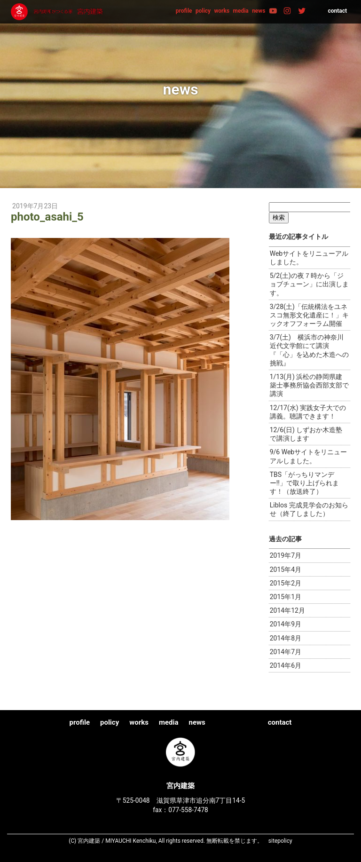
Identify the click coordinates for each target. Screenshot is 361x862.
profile (184, 11)
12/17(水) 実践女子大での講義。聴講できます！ (308, 412)
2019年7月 (285, 555)
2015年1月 (285, 597)
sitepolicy (280, 841)
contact (337, 11)
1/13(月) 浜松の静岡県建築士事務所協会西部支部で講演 (309, 385)
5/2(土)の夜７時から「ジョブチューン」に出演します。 (309, 284)
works (222, 11)
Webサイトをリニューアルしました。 (309, 258)
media (241, 11)
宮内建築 (58, 12)
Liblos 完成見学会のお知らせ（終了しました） (309, 509)
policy (203, 11)
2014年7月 (285, 652)
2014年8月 (285, 638)
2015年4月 (285, 569)
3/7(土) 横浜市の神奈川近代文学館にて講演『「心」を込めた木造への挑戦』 (309, 350)
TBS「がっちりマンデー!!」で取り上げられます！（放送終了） (304, 483)
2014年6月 (285, 665)
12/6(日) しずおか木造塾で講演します (306, 434)
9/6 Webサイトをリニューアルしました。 (308, 456)
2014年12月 (287, 610)
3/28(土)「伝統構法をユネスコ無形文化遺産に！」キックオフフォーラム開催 (309, 315)
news (258, 11)
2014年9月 (285, 624)
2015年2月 (285, 583)
